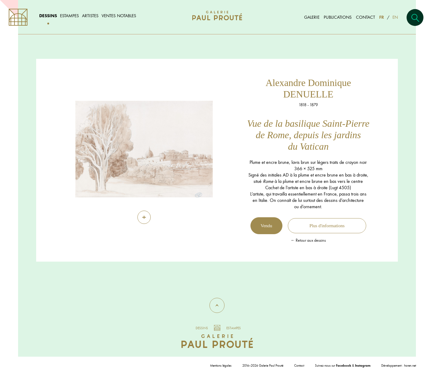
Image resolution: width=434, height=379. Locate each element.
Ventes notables (119, 15)
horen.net (410, 365)
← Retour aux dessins (308, 240)
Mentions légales (220, 365)
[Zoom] (144, 217)
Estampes (69, 15)
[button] (217, 305)
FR (381, 17)
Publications (338, 17)
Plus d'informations (327, 225)
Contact (365, 17)
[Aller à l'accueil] (217, 21)
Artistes (90, 15)
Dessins (48, 15)
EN (395, 17)
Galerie (311, 17)
